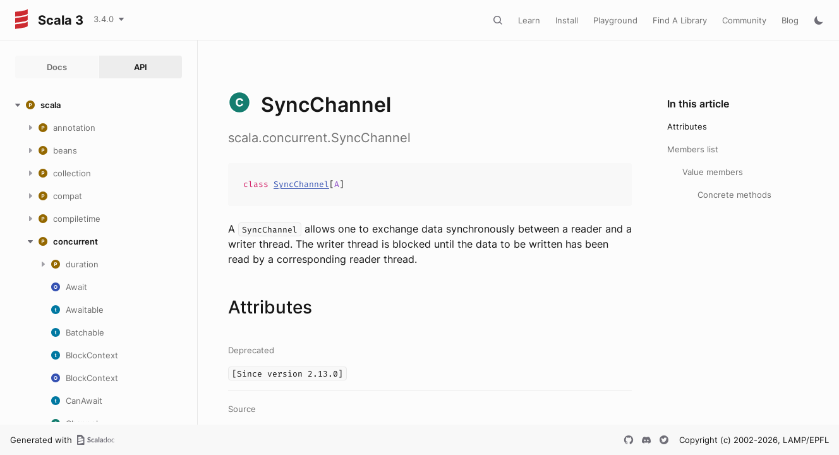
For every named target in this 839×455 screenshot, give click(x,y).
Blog (790, 20)
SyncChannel (301, 184)
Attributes (687, 126)
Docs (57, 67)
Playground (615, 20)
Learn (529, 20)
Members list (692, 149)
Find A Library (680, 20)
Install (566, 20)
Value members (712, 172)
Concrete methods (734, 195)
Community (744, 20)
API (140, 67)
